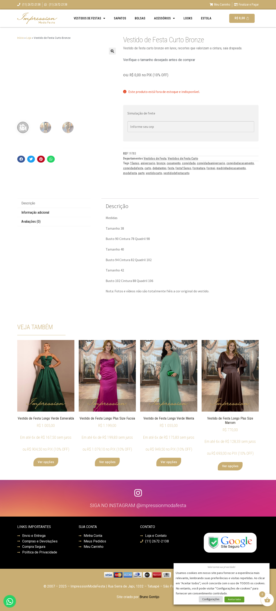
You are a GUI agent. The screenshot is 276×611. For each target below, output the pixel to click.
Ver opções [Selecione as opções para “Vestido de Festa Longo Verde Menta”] (169, 462)
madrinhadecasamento (231, 168)
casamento (174, 163)
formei (211, 168)
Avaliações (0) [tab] (31, 221)
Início (20, 37)
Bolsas (140, 18)
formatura (199, 168)
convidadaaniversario (211, 163)
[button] (112, 51)
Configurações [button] (210, 599)
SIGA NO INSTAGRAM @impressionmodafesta (138, 505)
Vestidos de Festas (89, 18)
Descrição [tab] (28, 203)
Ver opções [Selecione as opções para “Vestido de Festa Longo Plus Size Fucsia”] (107, 462)
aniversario (148, 163)
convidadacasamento (240, 163)
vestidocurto (154, 173)
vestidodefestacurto (176, 173)
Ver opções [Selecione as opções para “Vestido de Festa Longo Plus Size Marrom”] (230, 466)
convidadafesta (133, 168)
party (141, 173)
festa (171, 168)
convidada (189, 163)
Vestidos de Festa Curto (183, 158)
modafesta (130, 173)
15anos (134, 163)
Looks (187, 18)
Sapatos (120, 18)
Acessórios (164, 18)
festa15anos (183, 168)
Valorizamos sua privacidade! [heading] (221, 567)
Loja (28, 37)
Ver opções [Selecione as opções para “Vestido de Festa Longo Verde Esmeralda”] (46, 462)
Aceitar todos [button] (234, 599)
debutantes (159, 168)
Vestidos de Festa (155, 158)
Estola (206, 18)
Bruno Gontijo (149, 597)
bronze (161, 163)
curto (147, 168)
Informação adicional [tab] (35, 212)
